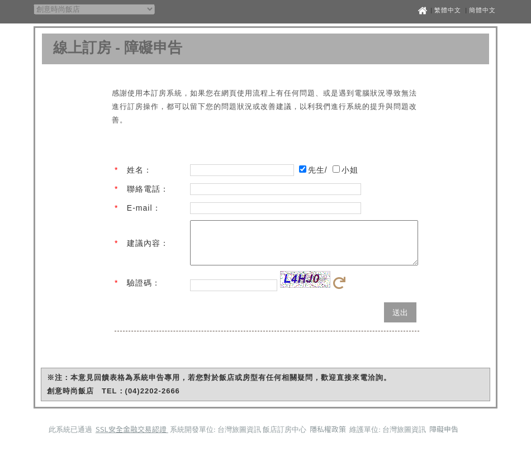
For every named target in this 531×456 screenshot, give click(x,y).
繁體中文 (447, 10)
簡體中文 (482, 10)
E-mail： (144, 207)
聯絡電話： (148, 188)
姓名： (139, 169)
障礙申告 (443, 437)
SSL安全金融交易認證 (132, 437)
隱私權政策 (329, 437)
